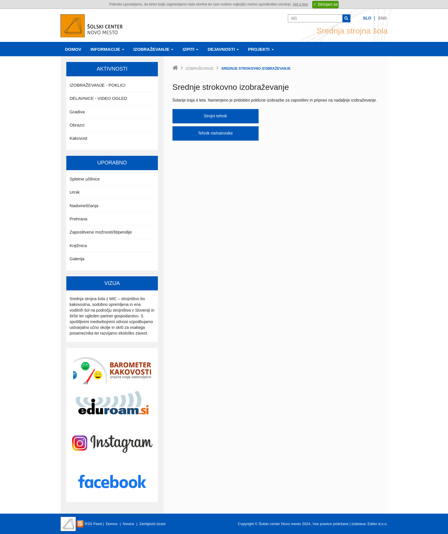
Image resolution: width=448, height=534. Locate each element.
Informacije (107, 49)
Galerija (77, 258)
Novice (128, 524)
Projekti (261, 49)
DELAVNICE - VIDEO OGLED (98, 98)
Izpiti (190, 49)
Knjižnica (78, 245)
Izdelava (358, 524)
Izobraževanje (153, 49)
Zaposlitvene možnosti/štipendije (101, 232)
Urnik (75, 192)
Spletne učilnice (85, 178)
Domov (73, 49)
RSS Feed (89, 524)
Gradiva (77, 111)
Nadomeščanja (84, 205)
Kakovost (79, 138)
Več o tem (300, 4)
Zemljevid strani (152, 524)
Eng (382, 18)
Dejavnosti (223, 49)
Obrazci (77, 125)
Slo (367, 18)
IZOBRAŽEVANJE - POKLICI (98, 85)
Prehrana (79, 218)
